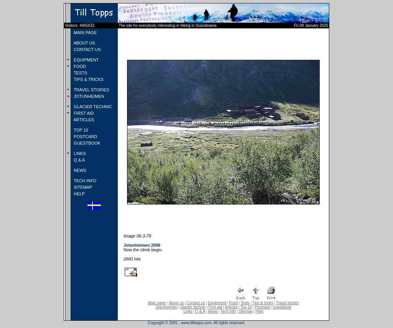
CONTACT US (87, 49)
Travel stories (287, 303)
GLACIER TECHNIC (92, 106)
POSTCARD (85, 136)
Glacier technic (193, 307)
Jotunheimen (166, 307)
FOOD (79, 66)
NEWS (79, 170)
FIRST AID (83, 113)
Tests (245, 303)
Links (187, 311)
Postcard (262, 307)
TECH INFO (84, 180)
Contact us (196, 303)
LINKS (79, 153)
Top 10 (246, 307)
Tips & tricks (262, 303)
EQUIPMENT (86, 60)
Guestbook (281, 307)
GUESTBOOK (87, 143)
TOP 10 (80, 130)
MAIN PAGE (85, 32)
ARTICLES (83, 119)
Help (260, 311)
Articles (231, 307)
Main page (157, 303)
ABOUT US (84, 43)
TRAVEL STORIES (91, 89)
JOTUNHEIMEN (88, 96)
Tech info (228, 311)
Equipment (217, 303)
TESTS (80, 73)
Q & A (79, 160)
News (213, 311)
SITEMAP (82, 187)
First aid (215, 307)
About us (176, 303)
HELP (79, 193)
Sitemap (246, 311)
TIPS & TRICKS (88, 79)
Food (233, 303)
